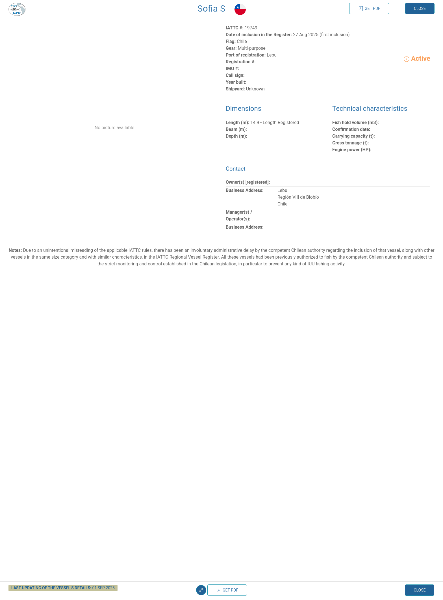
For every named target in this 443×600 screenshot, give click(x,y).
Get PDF (369, 9)
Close (420, 8)
